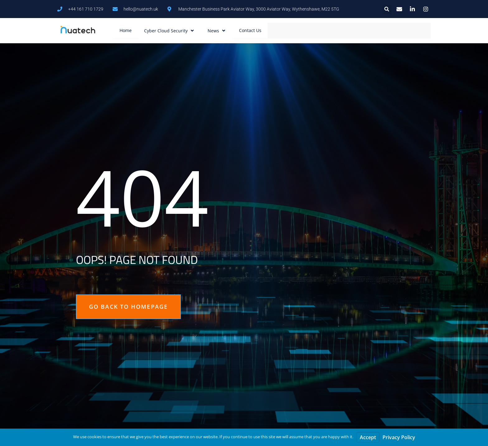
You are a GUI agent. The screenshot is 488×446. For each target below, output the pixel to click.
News (217, 30)
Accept (368, 437)
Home (126, 30)
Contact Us (250, 30)
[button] (387, 9)
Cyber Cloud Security (169, 30)
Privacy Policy (398, 437)
